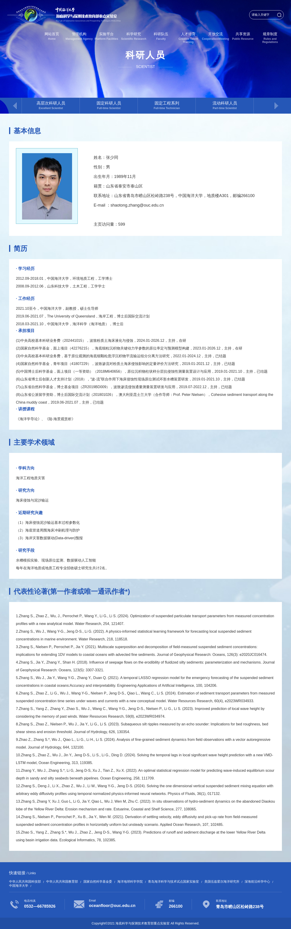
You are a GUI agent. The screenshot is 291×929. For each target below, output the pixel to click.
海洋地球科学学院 (130, 881)
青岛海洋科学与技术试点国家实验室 (173, 881)
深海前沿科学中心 (257, 881)
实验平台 (106, 36)
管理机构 (79, 36)
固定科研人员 (109, 105)
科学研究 (133, 36)
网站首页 (51, 36)
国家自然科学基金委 (97, 881)
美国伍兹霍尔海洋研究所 (221, 881)
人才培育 (188, 38)
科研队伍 (161, 36)
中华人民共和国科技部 (25, 881)
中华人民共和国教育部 (62, 881)
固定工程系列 (167, 105)
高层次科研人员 (51, 105)
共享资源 (242, 36)
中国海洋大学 (18, 885)
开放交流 (215, 36)
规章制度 (270, 38)
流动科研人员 (225, 105)
